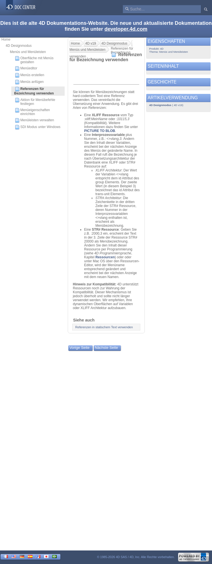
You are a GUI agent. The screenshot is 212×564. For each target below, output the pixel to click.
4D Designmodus (19, 46)
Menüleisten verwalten (34, 120)
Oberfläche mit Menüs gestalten (34, 60)
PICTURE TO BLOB (99, 131)
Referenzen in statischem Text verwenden (104, 327)
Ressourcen (105, 257)
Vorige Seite (79, 347)
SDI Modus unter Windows (37, 127)
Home (5, 39)
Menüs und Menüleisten (28, 52)
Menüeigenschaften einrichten (32, 112)
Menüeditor (26, 68)
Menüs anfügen (29, 82)
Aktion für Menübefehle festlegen (35, 102)
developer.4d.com (125, 29)
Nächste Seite (106, 347)
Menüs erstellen (29, 75)
